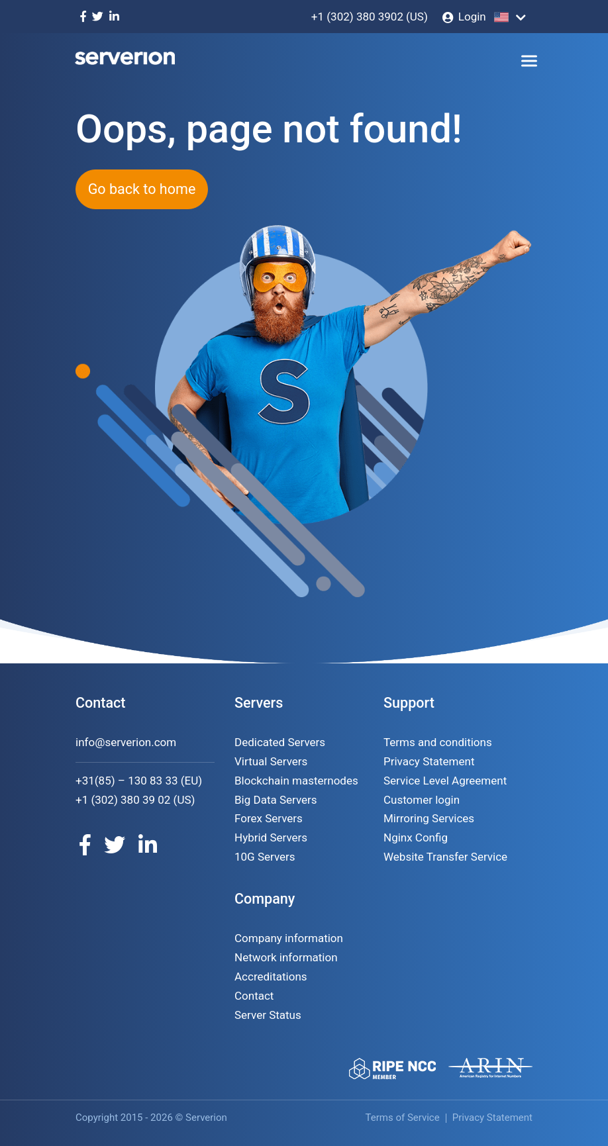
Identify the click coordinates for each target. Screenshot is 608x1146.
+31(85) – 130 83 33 (127, 780)
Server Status (267, 1015)
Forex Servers (268, 818)
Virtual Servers (270, 761)
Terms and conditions (437, 742)
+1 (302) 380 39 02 (123, 799)
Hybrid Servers (270, 837)
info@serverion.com (126, 742)
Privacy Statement (429, 761)
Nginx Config (415, 837)
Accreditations (270, 976)
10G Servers (264, 856)
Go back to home (142, 189)
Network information (286, 957)
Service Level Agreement (445, 780)
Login (472, 16)
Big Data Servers (275, 799)
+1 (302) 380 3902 (357, 16)
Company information (288, 938)
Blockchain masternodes (296, 780)
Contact (254, 995)
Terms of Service (403, 1117)
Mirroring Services (428, 818)
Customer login (421, 799)
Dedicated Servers (279, 742)
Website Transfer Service (445, 856)
